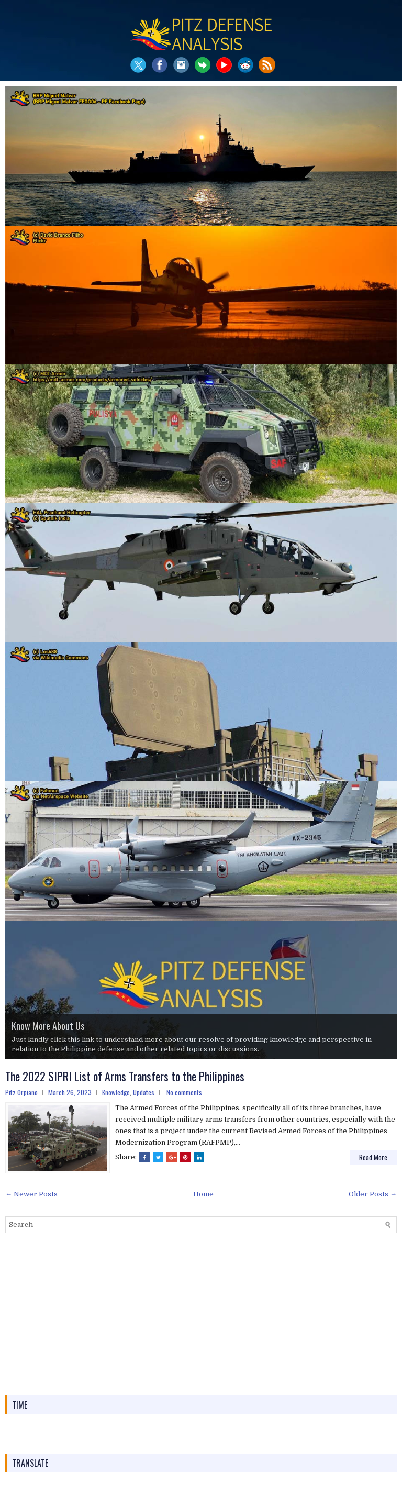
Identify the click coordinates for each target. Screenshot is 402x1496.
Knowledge (116, 1092)
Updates (143, 1092)
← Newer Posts (31, 1194)
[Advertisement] (201, 1314)
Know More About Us (48, 1026)
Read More (373, 1157)
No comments (184, 1092)
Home (203, 1194)
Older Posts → (373, 1194)
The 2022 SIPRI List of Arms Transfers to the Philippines (124, 1076)
